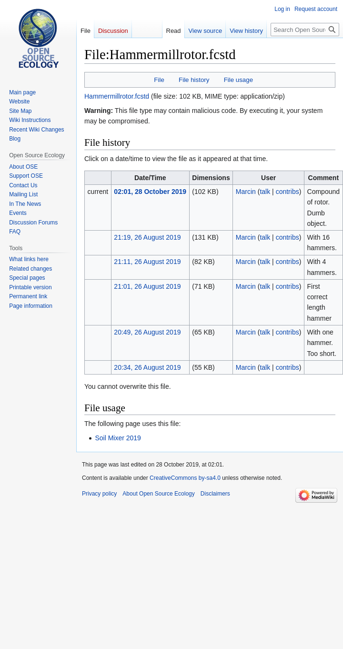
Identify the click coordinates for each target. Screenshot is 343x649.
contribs (287, 191)
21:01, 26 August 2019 (147, 286)
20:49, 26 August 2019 (147, 332)
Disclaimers (215, 493)
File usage (238, 79)
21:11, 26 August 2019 (147, 261)
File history (194, 79)
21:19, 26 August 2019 (147, 237)
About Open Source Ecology (158, 493)
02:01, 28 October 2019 (150, 191)
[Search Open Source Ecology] (305, 29)
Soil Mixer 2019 (118, 438)
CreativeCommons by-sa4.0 (185, 478)
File (159, 79)
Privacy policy (99, 493)
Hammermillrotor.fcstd (116, 96)
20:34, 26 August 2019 (147, 367)
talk (265, 191)
